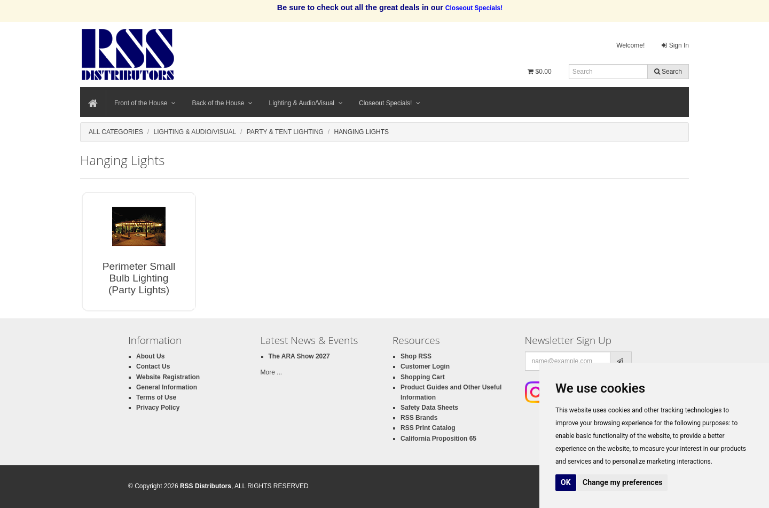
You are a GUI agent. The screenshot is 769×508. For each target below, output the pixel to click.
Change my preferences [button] (622, 482)
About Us (150, 356)
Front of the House (145, 103)
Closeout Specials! (389, 103)
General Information (166, 387)
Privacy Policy (157, 407)
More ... (272, 372)
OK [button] (566, 482)
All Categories (116, 132)
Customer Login (425, 366)
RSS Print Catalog (428, 428)
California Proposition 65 (438, 438)
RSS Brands (419, 417)
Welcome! (630, 45)
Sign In (675, 45)
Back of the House (222, 103)
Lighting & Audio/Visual (306, 103)
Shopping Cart (423, 377)
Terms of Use (156, 397)
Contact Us (153, 366)
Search (668, 71)
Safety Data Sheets (429, 407)
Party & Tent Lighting (285, 132)
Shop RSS (416, 356)
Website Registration (168, 377)
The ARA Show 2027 (299, 356)
